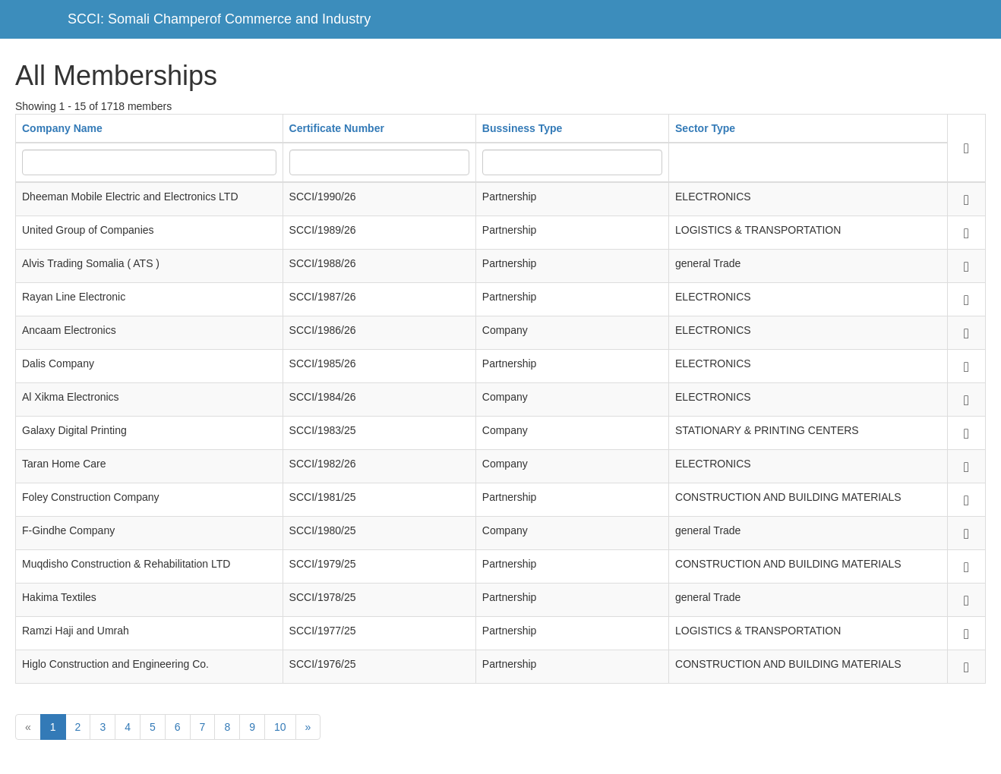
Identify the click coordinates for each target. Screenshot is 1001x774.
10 (280, 727)
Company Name (62, 128)
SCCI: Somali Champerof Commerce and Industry (219, 19)
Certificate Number (336, 128)
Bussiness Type (522, 128)
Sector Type (705, 128)
